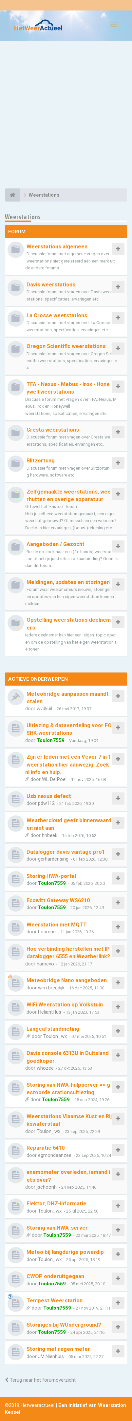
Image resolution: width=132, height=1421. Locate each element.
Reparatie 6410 (46, 1148)
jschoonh (47, 1187)
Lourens (47, 932)
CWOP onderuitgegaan (55, 1276)
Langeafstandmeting (53, 1029)
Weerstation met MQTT (57, 925)
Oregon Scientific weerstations (66, 346)
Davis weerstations (51, 285)
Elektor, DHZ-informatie (56, 1203)
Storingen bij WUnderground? (64, 1325)
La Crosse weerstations (57, 315)
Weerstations (23, 217)
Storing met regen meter (58, 1349)
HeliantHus (49, 1012)
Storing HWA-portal (51, 876)
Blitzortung (41, 460)
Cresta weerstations (53, 430)
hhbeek (49, 835)
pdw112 (46, 803)
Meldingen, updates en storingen (68, 582)
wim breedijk (51, 988)
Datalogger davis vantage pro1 (66, 852)
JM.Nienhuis (51, 1356)
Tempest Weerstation (55, 1300)
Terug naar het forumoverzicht (40, 1380)
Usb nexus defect (49, 796)
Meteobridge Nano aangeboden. (67, 980)
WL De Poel (54, 779)
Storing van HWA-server (57, 1228)
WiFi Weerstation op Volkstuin (65, 1005)
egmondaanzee (54, 1155)
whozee (45, 1068)
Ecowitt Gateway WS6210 (58, 900)
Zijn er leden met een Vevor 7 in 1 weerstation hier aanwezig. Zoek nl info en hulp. (68, 764)
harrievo (45, 964)
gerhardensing (53, 859)
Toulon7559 (51, 740)
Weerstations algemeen (57, 246)
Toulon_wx (55, 1036)
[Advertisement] (66, 116)
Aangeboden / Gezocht (56, 544)
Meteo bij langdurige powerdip (65, 1252)
